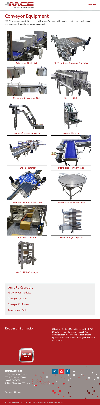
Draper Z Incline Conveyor (27, 133)
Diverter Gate (71, 98)
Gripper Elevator (71, 133)
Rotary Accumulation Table (71, 202)
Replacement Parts (17, 310)
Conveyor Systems (17, 298)
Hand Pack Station (27, 167)
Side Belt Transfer (27, 237)
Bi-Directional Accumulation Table (71, 63)
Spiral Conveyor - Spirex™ (71, 237)
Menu (92, 4)
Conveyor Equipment (19, 304)
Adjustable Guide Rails (27, 63)
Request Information (20, 328)
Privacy (8, 392)
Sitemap (17, 392)
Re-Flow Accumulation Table (27, 202)
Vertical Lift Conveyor (27, 272)
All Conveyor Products (19, 292)
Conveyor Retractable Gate (27, 98)
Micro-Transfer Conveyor (71, 167)
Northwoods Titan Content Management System (44, 402)
